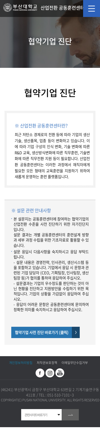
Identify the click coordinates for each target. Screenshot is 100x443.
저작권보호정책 (47, 362)
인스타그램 (50, 372)
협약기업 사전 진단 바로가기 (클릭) (41, 332)
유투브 (59, 372)
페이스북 (40, 372)
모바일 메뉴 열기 (91, 8)
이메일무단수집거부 (74, 362)
